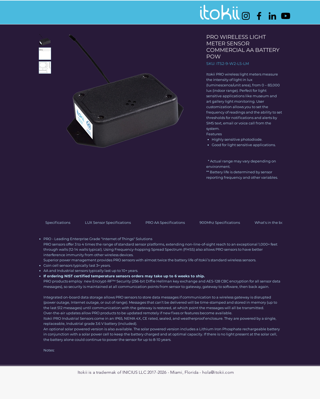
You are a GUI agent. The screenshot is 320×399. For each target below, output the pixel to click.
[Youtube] (285, 16)
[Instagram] (245, 16)
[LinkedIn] (272, 16)
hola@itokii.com (218, 372)
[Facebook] (259, 16)
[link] (57, 222)
